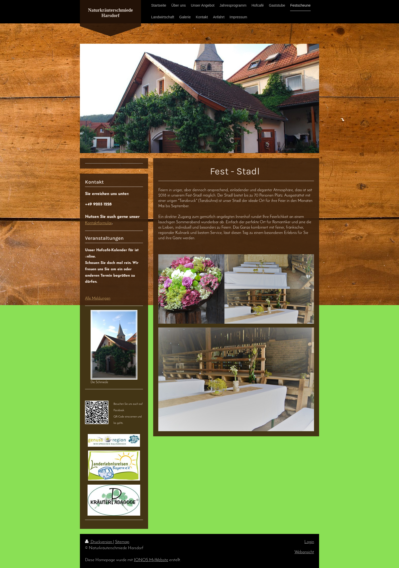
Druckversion (99, 542)
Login (309, 542)
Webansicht (304, 552)
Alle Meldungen (97, 298)
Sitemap (122, 542)
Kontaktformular (98, 223)
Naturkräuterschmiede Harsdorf (110, 13)
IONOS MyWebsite (151, 560)
